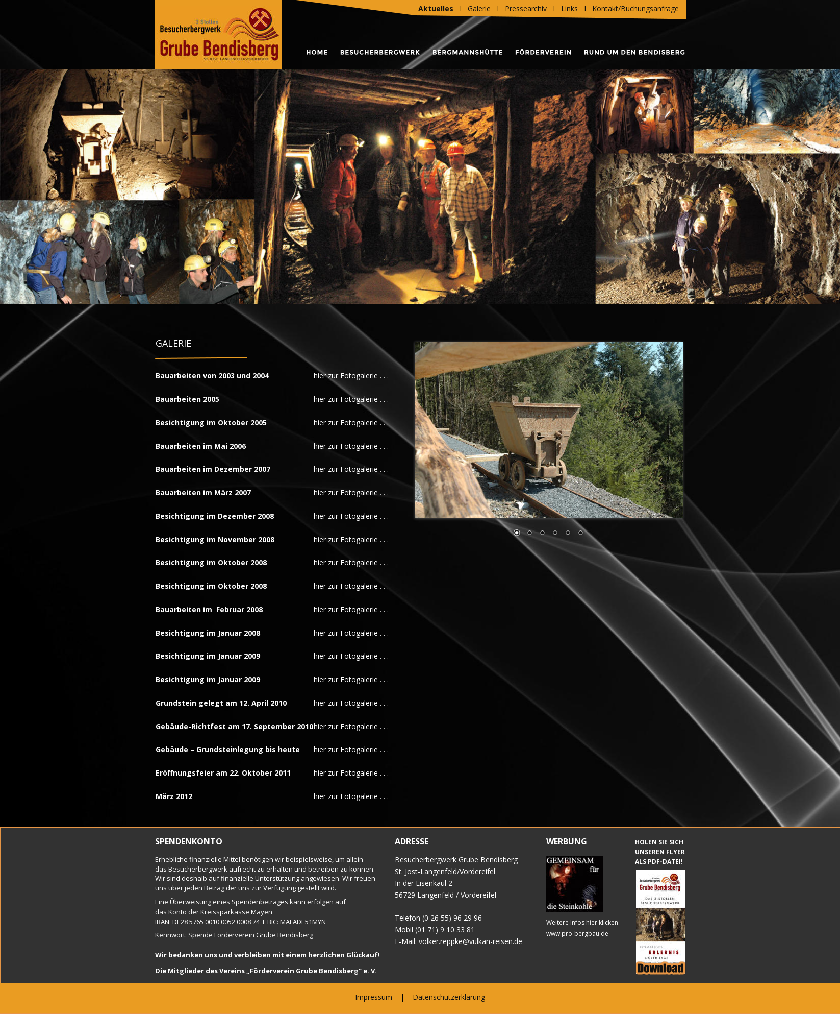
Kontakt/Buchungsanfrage (635, 8)
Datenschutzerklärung (449, 997)
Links (569, 8)
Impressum (373, 997)
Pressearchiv (526, 8)
